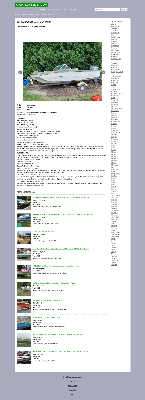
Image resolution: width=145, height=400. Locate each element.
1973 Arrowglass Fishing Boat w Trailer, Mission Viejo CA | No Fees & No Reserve (60, 197)
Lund (113, 148)
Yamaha (114, 265)
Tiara (113, 245)
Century (114, 67)
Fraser (113, 113)
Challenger (115, 69)
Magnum (114, 161)
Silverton (114, 213)
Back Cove (115, 33)
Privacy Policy (72, 390)
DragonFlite (115, 100)
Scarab (113, 191)
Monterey (114, 165)
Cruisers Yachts (116, 93)
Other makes (115, 174)
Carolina (114, 56)
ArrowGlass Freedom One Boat (43, 232)
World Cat (114, 260)
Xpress (113, 262)
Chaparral (114, 74)
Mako (113, 154)
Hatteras (114, 124)
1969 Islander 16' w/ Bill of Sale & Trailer (46, 317)
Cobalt (113, 85)
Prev (20, 72)
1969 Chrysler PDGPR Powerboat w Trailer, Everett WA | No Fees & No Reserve (60, 352)
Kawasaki (114, 139)
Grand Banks (115, 119)
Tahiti (113, 241)
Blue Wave (115, 50)
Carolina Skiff (116, 59)
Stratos (113, 230)
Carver (113, 61)
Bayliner (114, 41)
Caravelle (114, 54)
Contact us (72, 394)
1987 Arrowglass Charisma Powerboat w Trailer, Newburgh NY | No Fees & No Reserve (62, 214)
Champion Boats (117, 72)
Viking (113, 254)
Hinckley (114, 128)
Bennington (115, 46)
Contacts (56, 9)
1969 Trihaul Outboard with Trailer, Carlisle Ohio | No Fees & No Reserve (57, 334)
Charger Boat (116, 76)
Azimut (113, 30)
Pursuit (113, 178)
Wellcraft (114, 258)
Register (73, 9)
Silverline (114, 210)
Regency (114, 184)
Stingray (114, 228)
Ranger (114, 180)
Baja (113, 35)
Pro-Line (114, 176)
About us (72, 381)
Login (65, 9)
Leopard (114, 143)
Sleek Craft (115, 217)
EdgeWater (115, 102)
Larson (113, 141)
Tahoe (113, 243)
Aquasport (114, 28)
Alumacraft (115, 26)
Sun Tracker (115, 234)
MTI (112, 167)
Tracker (114, 247)
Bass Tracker (115, 37)
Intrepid (114, 137)
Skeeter (114, 215)
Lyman (113, 150)
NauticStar (115, 169)
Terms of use (72, 386)
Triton (113, 249)
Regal (113, 182)
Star (112, 223)
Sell (49, 9)
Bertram (114, 48)
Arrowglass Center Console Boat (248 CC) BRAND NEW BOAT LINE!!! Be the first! (60, 249)
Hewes (113, 126)
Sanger (113, 189)
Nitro (113, 171)
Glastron (114, 117)
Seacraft (114, 206)
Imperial (114, 135)
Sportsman (115, 219)
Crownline (114, 96)
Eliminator (114, 104)
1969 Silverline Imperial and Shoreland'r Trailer (48, 300)
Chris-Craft (115, 80)
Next (103, 72)
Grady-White (115, 122)
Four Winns (115, 111)
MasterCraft (115, 158)
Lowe (113, 145)
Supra (113, 239)
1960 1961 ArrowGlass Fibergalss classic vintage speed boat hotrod (55, 266)
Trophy (113, 252)
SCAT (113, 193)
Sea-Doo (114, 200)
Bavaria (114, 39)
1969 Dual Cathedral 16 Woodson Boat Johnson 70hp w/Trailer (54, 283)
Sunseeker (115, 236)
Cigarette (114, 82)
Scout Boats (115, 195)
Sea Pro (114, 202)
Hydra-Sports (115, 132)
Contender (115, 87)
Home (42, 9)
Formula (114, 115)
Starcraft (114, 226)
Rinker (113, 187)
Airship (113, 24)
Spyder (113, 221)
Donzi (113, 98)
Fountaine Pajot (116, 109)
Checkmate (115, 78)
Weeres (114, 256)
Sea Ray (114, 204)
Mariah (113, 156)
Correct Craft (115, 89)
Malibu (113, 152)
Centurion (114, 65)
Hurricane (114, 130)
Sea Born (114, 197)
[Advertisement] (61, 35)
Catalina (114, 63)
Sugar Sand (115, 232)
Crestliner (114, 91)
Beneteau (114, 43)
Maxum (114, 163)
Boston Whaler (116, 52)
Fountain (114, 106)
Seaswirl (114, 208)
